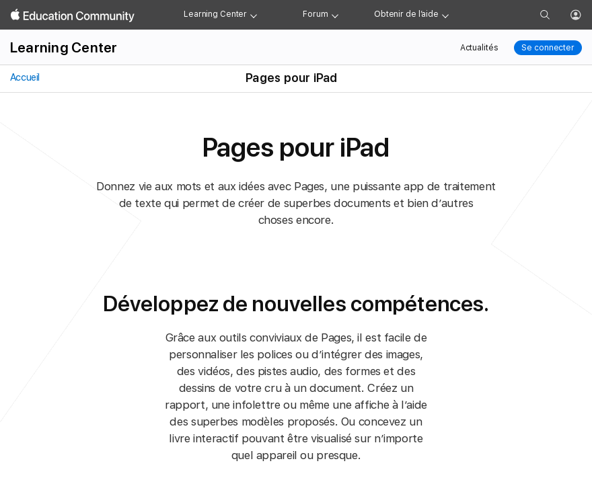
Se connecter (548, 47)
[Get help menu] (445, 15)
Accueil (24, 77)
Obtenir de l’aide (406, 14)
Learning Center (215, 14)
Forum (315, 14)
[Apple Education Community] (73, 15)
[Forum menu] (335, 15)
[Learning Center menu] (253, 15)
